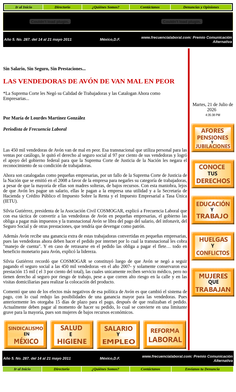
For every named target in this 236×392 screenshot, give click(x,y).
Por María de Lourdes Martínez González (44, 117)
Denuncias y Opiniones (201, 7)
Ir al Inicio (23, 7)
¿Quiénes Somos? (105, 7)
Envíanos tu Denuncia (202, 369)
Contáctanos (150, 7)
